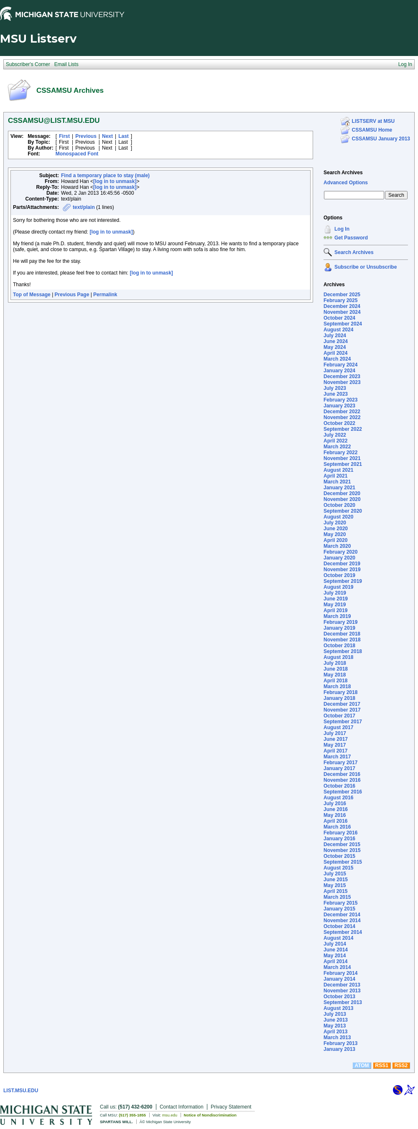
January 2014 (339, 979)
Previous (86, 136)
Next (107, 136)
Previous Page (72, 295)
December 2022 (342, 411)
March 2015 (337, 897)
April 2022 (335, 441)
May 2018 (335, 675)
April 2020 (335, 540)
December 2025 (342, 295)
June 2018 (336, 669)
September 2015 (343, 862)
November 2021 (342, 458)
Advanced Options (346, 183)
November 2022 (342, 417)
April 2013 (335, 1032)
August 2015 (338, 868)
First (64, 136)
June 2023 (336, 394)
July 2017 (335, 733)
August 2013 (338, 1008)
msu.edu (169, 1115)
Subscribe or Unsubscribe (365, 267)
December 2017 (342, 704)
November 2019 (342, 569)
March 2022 (337, 447)
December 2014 (342, 915)
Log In (341, 229)
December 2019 (342, 564)
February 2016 (340, 833)
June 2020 (336, 528)
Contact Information (182, 1107)
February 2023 (340, 400)
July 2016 (335, 803)
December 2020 (342, 493)
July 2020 (335, 523)
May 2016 (335, 815)
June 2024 (336, 341)
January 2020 (339, 558)
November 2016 (342, 780)
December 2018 (342, 634)
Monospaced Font (77, 154)
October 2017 (339, 716)
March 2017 (337, 757)
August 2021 (338, 470)
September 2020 (343, 511)
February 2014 (340, 973)
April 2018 (335, 681)
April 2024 (335, 353)
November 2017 (342, 710)
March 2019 (337, 616)
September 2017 (343, 722)
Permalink (105, 295)
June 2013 (336, 1020)
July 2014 (335, 944)
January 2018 (339, 698)
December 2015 (342, 844)
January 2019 (339, 628)
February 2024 (340, 365)
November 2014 (342, 920)
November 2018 (342, 640)
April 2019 (335, 610)
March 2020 (337, 546)
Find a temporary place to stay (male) (105, 175)
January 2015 (339, 909)
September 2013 (343, 1002)
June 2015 (336, 879)
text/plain (84, 207)
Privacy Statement (231, 1107)
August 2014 (338, 938)
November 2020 (342, 499)
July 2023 (335, 388)
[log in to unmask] (114, 181)
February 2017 (340, 762)
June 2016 (336, 809)
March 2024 (337, 359)
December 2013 (342, 985)
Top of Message (32, 295)
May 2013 (335, 1026)
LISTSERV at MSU (373, 121)
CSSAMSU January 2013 (381, 139)
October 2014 (339, 926)
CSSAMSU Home (372, 130)
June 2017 (336, 739)
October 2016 (339, 786)
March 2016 (337, 827)
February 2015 (340, 903)
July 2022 (335, 435)
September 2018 (343, 651)
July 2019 (335, 593)
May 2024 (335, 347)
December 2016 (342, 774)
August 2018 (338, 657)
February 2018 (340, 692)
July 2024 (335, 335)
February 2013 (340, 1043)
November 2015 (342, 850)
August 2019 (338, 587)
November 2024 (342, 312)
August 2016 (338, 798)
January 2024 (339, 371)
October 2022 (339, 423)
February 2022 (340, 452)
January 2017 (339, 768)
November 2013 (342, 991)
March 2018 (337, 686)
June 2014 (336, 950)
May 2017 (335, 745)
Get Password (351, 238)
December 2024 (342, 306)
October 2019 (339, 575)
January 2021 (339, 488)
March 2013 (337, 1037)
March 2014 (337, 967)
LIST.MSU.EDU (20, 1090)
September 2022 (343, 429)
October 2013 (339, 996)
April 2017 (335, 751)
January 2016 (339, 839)
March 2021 (337, 482)
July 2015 (335, 874)
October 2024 (339, 318)
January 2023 (339, 406)
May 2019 (335, 605)
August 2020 (338, 517)
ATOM (361, 1065)
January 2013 (339, 1049)
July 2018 (335, 663)
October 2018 (339, 645)
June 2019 (336, 599)
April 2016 (335, 821)
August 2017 (338, 727)
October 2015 (339, 856)
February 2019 (340, 622)
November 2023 (342, 382)
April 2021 (335, 476)
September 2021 (343, 464)
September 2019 (343, 581)
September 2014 (343, 932)
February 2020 (340, 552)
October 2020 (339, 505)
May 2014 (335, 956)
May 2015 (335, 885)
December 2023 (342, 376)
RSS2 (401, 1065)
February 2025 (340, 300)
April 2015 (335, 891)
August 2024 (338, 330)
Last (123, 136)
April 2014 (335, 961)
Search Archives (343, 172)
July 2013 (335, 1014)
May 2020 (335, 534)
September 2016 (343, 792)
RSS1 (381, 1065)
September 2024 (343, 324)
